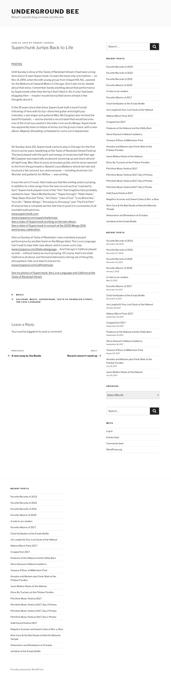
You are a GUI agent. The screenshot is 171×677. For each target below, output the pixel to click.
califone (22, 299)
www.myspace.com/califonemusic (32, 265)
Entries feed (112, 437)
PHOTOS (16, 64)
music (20, 295)
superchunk (47, 299)
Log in (109, 431)
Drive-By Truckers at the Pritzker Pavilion (128, 162)
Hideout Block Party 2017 (119, 115)
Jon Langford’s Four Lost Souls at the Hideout (129, 109)
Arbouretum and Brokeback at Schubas (127, 215)
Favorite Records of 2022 (119, 72)
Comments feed (114, 443)
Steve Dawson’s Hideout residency (124, 134)
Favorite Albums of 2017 (119, 97)
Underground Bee (45, 11)
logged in (32, 331)
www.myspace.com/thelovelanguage (34, 249)
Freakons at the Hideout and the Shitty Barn (129, 128)
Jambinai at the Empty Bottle (121, 221)
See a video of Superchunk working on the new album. (43, 221)
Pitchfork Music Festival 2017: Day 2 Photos (129, 180)
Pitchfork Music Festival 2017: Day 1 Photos (129, 187)
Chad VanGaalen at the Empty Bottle (125, 103)
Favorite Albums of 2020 (119, 85)
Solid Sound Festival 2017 (119, 193)
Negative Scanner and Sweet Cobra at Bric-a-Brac (132, 199)
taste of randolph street (75, 299)
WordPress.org (114, 449)
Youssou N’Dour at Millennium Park (124, 140)
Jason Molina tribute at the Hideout (124, 156)
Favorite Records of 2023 (119, 66)
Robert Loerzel (43, 43)
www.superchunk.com (24, 213)
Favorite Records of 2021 (119, 79)
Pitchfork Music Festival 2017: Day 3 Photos (129, 174)
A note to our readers (117, 91)
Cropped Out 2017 (116, 121)
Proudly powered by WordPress (26, 669)
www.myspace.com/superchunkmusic (34, 217)
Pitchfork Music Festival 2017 (121, 168)
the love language (28, 302)
